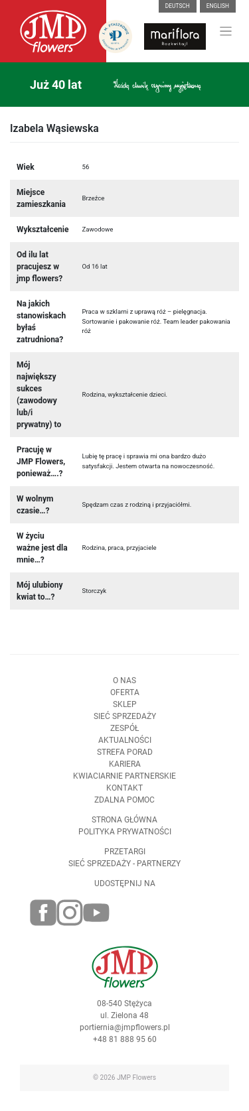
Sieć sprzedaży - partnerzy (124, 867)
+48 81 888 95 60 (125, 1044)
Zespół (124, 732)
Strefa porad (125, 756)
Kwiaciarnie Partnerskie (124, 780)
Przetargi (124, 855)
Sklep (125, 708)
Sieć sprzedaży (125, 720)
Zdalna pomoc (124, 804)
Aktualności (124, 744)
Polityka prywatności (124, 835)
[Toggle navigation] (226, 31)
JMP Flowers (136, 1077)
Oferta (124, 696)
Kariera (125, 768)
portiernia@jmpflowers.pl (125, 1032)
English (218, 6)
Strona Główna (124, 823)
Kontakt (124, 792)
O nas (124, 684)
